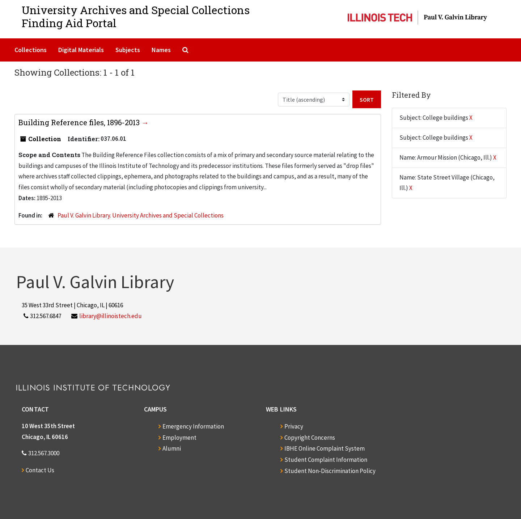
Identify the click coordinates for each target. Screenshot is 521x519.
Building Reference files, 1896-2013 (79, 122)
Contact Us (40, 470)
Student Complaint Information (325, 460)
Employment (179, 438)
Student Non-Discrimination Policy (330, 471)
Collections (30, 50)
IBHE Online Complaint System (324, 448)
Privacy (293, 426)
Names (161, 50)
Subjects (127, 50)
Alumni (171, 448)
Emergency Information (193, 426)
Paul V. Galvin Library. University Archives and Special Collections (141, 215)
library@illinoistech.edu (110, 316)
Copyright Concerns (309, 438)
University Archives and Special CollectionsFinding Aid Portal (136, 16)
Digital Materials (81, 50)
